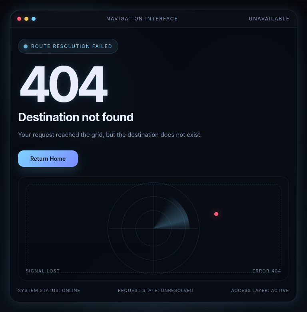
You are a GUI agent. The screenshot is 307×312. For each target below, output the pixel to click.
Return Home (48, 158)
